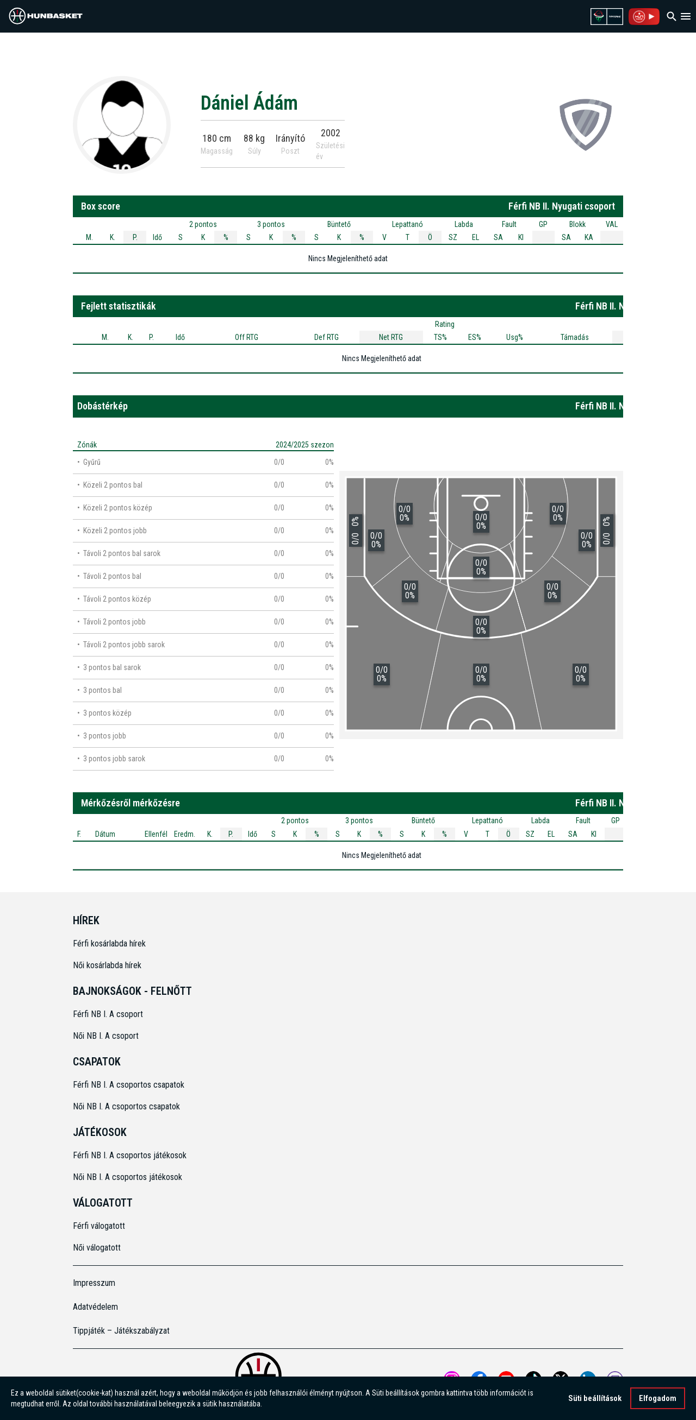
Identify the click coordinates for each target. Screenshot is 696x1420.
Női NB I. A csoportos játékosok (127, 1177)
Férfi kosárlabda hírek (109, 943)
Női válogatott (97, 1247)
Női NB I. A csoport (106, 1036)
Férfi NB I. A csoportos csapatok (130, 1085)
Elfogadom (657, 1398)
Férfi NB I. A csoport (108, 1014)
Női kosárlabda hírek (107, 965)
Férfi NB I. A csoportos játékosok (130, 1155)
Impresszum (94, 1283)
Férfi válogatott (99, 1226)
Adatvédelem (95, 1307)
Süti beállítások (595, 1398)
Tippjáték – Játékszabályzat (121, 1331)
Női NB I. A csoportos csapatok (127, 1106)
